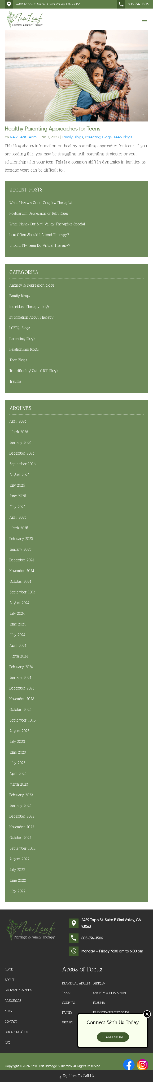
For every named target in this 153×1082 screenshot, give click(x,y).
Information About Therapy (31, 317)
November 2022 (21, 827)
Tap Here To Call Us (77, 1076)
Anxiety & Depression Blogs (31, 285)
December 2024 (21, 560)
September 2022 (22, 848)
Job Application (16, 1032)
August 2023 (19, 731)
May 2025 (17, 506)
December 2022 (21, 816)
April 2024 (17, 645)
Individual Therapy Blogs (29, 306)
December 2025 (21, 453)
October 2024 (20, 581)
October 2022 (20, 837)
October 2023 (20, 709)
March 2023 (18, 784)
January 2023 (20, 805)
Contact (11, 1021)
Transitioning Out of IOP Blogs (33, 370)
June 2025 (17, 496)
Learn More (113, 1037)
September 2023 (22, 720)
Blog (8, 1011)
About (9, 980)
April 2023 (17, 773)
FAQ (7, 1042)
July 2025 (17, 485)
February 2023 (21, 795)
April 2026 (17, 421)
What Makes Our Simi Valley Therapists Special (47, 224)
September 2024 (22, 592)
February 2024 (21, 667)
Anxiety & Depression (109, 993)
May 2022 (17, 891)
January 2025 (20, 549)
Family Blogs (72, 137)
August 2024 (19, 603)
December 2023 (21, 688)
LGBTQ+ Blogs (19, 328)
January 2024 (20, 677)
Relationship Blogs (24, 349)
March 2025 (18, 528)
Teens (66, 993)
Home (9, 969)
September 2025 (22, 464)
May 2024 (17, 635)
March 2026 (18, 432)
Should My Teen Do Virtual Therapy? (39, 245)
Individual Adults (76, 983)
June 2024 (17, 624)
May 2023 (17, 763)
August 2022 (19, 859)
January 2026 (20, 442)
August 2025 (19, 474)
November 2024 (21, 571)
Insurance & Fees (18, 990)
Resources (13, 1001)
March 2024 (18, 656)
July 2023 (17, 741)
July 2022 (17, 869)
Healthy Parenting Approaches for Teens (52, 129)
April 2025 (17, 517)
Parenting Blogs (98, 137)
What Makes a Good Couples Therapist (40, 203)
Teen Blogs (123, 137)
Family (67, 1012)
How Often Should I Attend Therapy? (39, 235)
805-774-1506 (132, 4)
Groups (67, 1022)
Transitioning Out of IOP (111, 1012)
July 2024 (17, 613)
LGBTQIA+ (99, 983)
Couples (68, 1003)
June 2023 (17, 752)
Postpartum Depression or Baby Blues (38, 213)
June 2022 (17, 880)
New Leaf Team (23, 137)
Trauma (15, 381)
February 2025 (21, 538)
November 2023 (21, 699)
